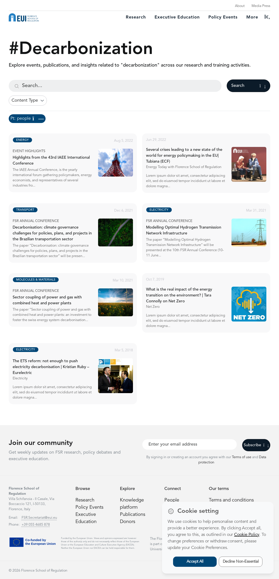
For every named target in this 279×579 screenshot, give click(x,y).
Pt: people (27, 118)
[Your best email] (189, 444)
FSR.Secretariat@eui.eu (39, 518)
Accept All (195, 562)
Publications (132, 514)
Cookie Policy (246, 535)
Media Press (261, 6)
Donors (127, 521)
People (171, 500)
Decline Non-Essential (241, 562)
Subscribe (256, 445)
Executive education (177, 17)
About (240, 6)
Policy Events (223, 17)
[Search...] (115, 86)
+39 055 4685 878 (36, 525)
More (252, 17)
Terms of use (242, 457)
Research (136, 17)
